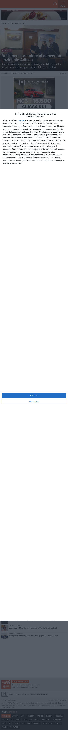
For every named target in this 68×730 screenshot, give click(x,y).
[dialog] (34, 364)
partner (22, 120)
